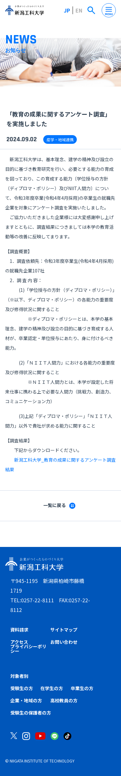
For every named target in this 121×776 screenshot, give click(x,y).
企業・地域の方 (26, 700)
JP (67, 10)
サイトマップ (63, 629)
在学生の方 (51, 688)
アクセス (19, 642)
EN (79, 10)
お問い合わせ (63, 642)
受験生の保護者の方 (30, 712)
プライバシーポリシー (28, 648)
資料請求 (19, 629)
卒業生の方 (82, 688)
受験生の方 (21, 688)
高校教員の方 (63, 700)
